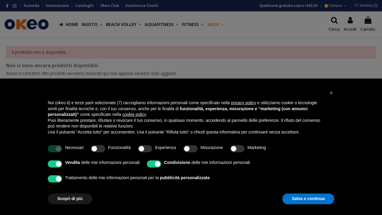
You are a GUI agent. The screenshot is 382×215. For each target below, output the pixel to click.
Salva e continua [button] (308, 198)
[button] (331, 93)
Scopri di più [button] (70, 198)
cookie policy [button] (134, 114)
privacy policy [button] (243, 102)
